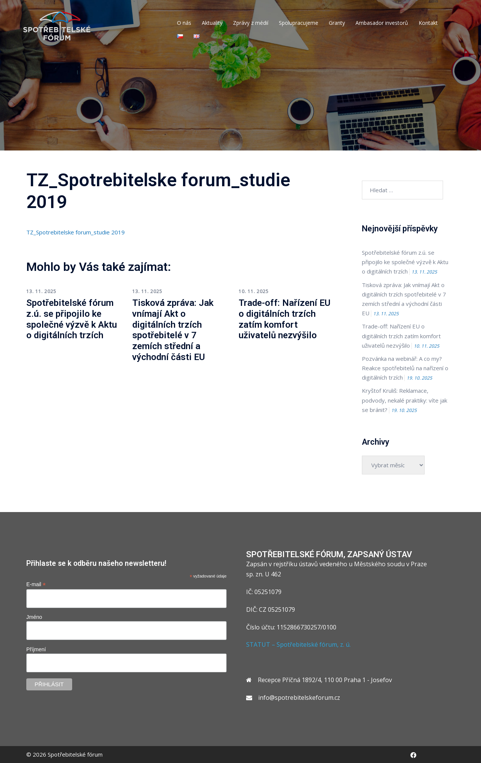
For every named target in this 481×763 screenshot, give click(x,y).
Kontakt (428, 22)
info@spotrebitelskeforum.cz (299, 697)
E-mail (36, 584)
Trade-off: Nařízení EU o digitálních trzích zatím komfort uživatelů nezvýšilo (284, 319)
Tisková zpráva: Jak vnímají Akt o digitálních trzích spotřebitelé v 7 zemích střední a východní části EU (172, 330)
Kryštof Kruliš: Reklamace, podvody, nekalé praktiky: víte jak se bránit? (404, 400)
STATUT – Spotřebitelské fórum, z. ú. (298, 644)
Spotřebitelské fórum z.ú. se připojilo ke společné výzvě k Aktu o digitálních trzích (71, 319)
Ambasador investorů (381, 22)
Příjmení (36, 649)
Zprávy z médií (250, 22)
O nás (184, 22)
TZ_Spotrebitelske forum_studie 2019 (75, 232)
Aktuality (212, 22)
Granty (337, 22)
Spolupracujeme (298, 22)
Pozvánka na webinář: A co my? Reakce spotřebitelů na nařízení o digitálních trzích (405, 368)
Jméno (34, 617)
